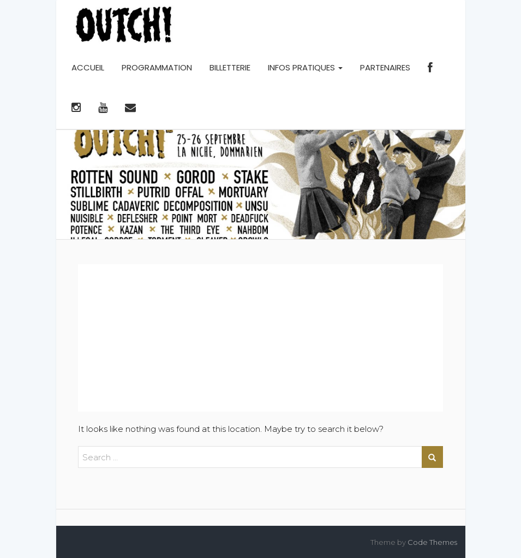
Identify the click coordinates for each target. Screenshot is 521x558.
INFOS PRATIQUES (305, 67)
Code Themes (432, 542)
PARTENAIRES (385, 67)
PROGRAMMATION (157, 67)
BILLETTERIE (229, 67)
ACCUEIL (87, 67)
